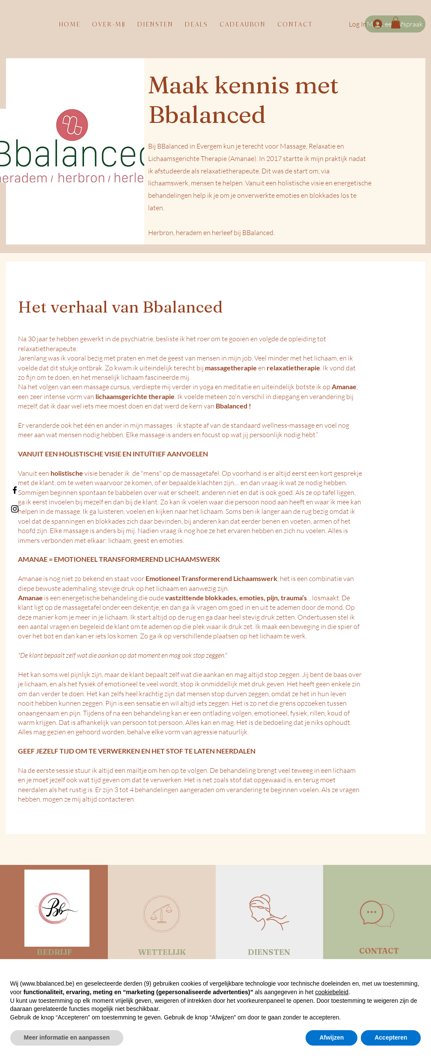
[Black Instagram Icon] (15, 509)
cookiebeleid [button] (331, 992)
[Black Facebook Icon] (15, 490)
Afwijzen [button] (331, 1037)
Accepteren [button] (391, 1037)
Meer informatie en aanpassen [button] (67, 1037)
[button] (396, 22)
